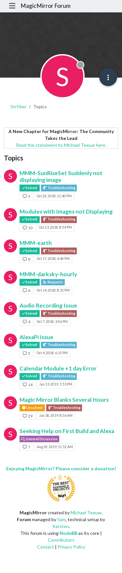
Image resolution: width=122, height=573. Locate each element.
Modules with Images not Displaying (66, 211)
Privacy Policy (71, 547)
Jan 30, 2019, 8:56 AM (56, 415)
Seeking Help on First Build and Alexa (67, 431)
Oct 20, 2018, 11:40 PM (54, 196)
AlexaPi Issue (36, 337)
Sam (61, 519)
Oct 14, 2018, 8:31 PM (53, 290)
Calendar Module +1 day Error (58, 368)
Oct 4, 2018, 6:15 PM (52, 353)
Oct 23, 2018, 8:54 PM (55, 227)
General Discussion (39, 439)
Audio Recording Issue (48, 305)
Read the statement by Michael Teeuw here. (61, 145)
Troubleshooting (59, 188)
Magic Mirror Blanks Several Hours (64, 399)
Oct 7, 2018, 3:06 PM (52, 322)
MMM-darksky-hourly (48, 274)
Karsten (60, 526)
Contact (45, 547)
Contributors (61, 540)
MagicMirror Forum (45, 5)
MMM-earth (36, 242)
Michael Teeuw (86, 512)
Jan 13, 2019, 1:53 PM (55, 384)
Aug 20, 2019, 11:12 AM (55, 447)
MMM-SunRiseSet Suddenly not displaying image (61, 176)
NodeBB (68, 533)
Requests (53, 282)
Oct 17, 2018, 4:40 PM (53, 259)
